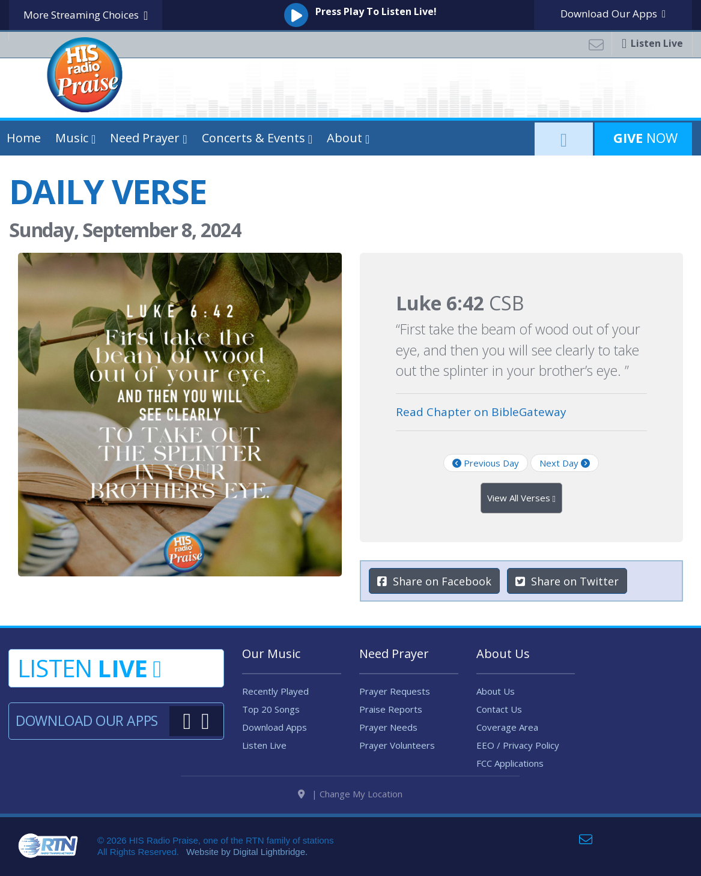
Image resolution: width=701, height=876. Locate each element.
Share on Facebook (434, 581)
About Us (495, 691)
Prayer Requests (394, 691)
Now (644, 137)
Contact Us (499, 709)
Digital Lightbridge (269, 857)
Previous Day (485, 463)
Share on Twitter (567, 581)
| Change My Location (350, 799)
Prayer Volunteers (397, 745)
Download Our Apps (86, 720)
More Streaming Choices (85, 15)
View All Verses (521, 498)
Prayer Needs (388, 727)
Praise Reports (390, 709)
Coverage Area (507, 727)
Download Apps (613, 13)
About (344, 138)
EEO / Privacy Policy (517, 745)
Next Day (564, 463)
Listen (89, 667)
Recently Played (275, 691)
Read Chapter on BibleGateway (481, 412)
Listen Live (264, 745)
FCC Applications (510, 763)
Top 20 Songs (271, 709)
